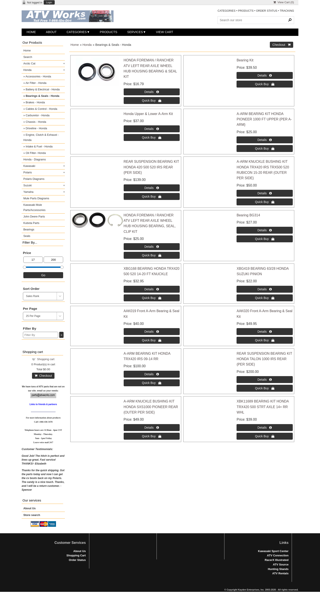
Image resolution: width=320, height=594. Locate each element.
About (51, 32)
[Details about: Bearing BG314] (265, 230)
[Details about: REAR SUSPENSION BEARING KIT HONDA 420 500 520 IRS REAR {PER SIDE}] (152, 187)
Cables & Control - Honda (41, 108)
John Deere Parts (34, 216)
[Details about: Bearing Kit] (265, 75)
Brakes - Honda (35, 102)
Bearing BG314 (248, 215)
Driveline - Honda (36, 128)
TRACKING (287, 10)
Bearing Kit (245, 60)
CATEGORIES (226, 10)
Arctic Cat (29, 63)
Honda (86, 44)
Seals (26, 236)
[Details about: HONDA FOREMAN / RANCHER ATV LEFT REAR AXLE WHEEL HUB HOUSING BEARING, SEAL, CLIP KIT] (152, 246)
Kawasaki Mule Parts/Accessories (34, 207)
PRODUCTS (246, 10)
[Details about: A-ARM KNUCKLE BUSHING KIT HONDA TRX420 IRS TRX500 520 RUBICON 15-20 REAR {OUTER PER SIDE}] (265, 193)
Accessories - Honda (38, 76)
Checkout (43, 375)
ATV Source (280, 564)
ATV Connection (278, 555)
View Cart (164, 32)
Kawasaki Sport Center (273, 551)
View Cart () (283, 2)
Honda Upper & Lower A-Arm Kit (148, 114)
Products (108, 32)
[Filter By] (40, 335)
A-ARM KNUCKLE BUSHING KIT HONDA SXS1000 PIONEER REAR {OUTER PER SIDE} (151, 406)
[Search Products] (256, 20)
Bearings (28, 229)
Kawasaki (29, 166)
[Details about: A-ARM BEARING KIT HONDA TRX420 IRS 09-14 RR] (152, 374)
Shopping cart (45, 359)
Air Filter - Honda (36, 83)
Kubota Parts (31, 223)
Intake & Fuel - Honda (39, 146)
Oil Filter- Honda (36, 153)
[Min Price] (33, 260)
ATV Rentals (280, 573)
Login (49, 2)
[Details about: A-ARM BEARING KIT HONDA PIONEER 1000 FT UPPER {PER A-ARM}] (265, 139)
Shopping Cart (76, 555)
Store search (31, 515)
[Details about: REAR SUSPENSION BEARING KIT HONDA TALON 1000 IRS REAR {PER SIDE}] (265, 379)
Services (135, 32)
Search (27, 57)
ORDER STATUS (266, 10)
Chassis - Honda (36, 121)
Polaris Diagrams (33, 178)
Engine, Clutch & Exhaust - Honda (41, 137)
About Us (29, 508)
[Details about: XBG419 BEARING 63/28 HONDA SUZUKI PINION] (265, 289)
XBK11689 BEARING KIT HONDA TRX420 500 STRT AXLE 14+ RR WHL (263, 406)
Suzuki (27, 185)
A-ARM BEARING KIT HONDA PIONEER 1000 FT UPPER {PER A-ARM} (264, 119)
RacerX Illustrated (276, 560)
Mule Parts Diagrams (36, 198)
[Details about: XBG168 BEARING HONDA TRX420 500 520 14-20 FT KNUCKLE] (152, 289)
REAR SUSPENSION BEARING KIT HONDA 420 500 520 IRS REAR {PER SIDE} (151, 167)
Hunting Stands (278, 569)
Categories (77, 32)
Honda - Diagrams (34, 159)
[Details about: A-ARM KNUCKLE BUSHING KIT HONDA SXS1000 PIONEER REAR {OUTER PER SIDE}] (152, 427)
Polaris (27, 172)
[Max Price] (53, 260)
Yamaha (28, 191)
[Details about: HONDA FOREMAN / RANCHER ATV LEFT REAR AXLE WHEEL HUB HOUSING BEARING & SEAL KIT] (152, 91)
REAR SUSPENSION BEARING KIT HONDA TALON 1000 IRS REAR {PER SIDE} (264, 359)
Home (31, 32)
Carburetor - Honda (38, 115)
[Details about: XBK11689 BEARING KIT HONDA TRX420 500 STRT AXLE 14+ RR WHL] (265, 427)
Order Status (77, 560)
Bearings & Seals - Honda (42, 95)
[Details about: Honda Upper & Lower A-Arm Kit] (152, 128)
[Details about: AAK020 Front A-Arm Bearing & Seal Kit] (265, 331)
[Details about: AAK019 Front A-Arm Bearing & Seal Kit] (152, 331)
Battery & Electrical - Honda (43, 89)
